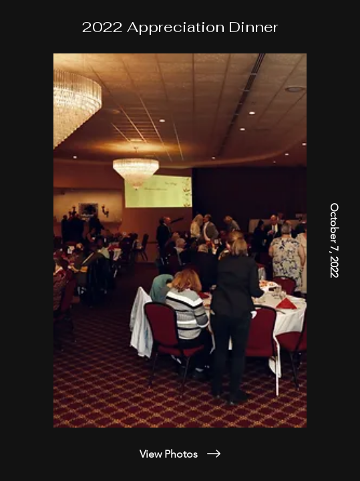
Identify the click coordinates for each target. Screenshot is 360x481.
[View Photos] (180, 453)
